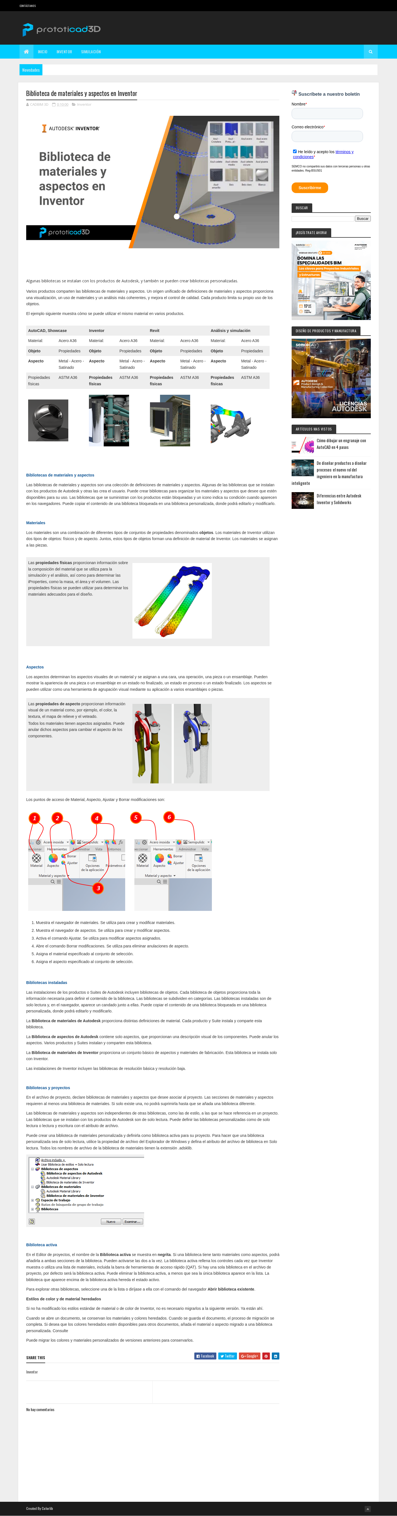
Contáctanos (28, 6)
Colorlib (47, 1508)
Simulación (91, 51)
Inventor (64, 51)
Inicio (43, 51)
